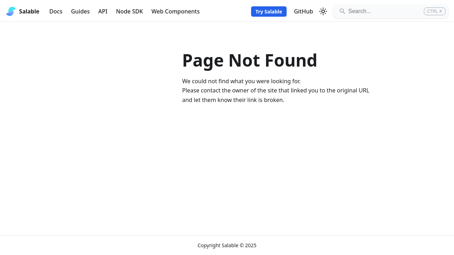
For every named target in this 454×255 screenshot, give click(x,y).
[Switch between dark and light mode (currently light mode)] (323, 11)
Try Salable (268, 11)
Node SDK (129, 11)
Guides (80, 11)
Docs (55, 11)
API (102, 11)
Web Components (175, 11)
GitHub (303, 11)
